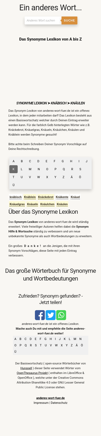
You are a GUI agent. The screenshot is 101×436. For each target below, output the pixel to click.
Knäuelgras (17, 204)
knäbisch (16, 197)
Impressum (41, 403)
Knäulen (62, 204)
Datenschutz (59, 403)
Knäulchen (47, 204)
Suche (69, 20)
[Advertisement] (50, 71)
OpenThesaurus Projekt (32, 373)
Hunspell (26, 368)
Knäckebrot (45, 197)
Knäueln (32, 204)
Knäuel (75, 197)
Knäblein (30, 197)
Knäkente (62, 197)
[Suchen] (43, 20)
